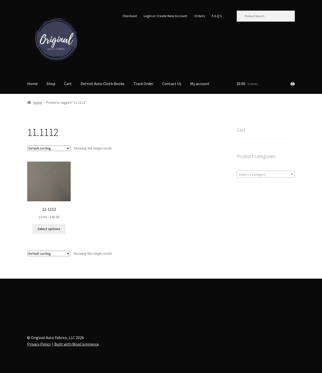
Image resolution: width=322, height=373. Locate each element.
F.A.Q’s (217, 16)
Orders (199, 16)
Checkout (130, 16)
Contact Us (171, 83)
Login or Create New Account (165, 16)
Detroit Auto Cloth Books (102, 83)
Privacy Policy (39, 344)
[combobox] (266, 174)
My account (200, 83)
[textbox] (266, 174)
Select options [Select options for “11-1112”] (48, 229)
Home (32, 83)
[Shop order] (48, 148)
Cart (68, 83)
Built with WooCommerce (76, 344)
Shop (51, 83)
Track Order (143, 83)
